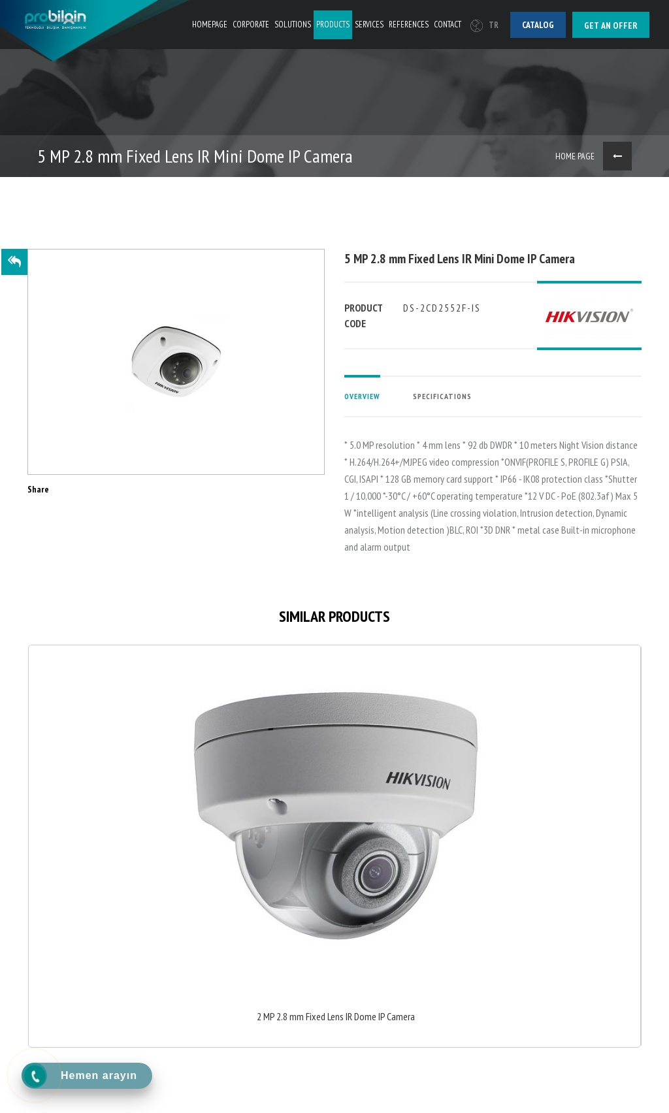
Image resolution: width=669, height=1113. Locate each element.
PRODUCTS (333, 24)
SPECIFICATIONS (442, 396)
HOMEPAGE (209, 24)
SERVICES (369, 24)
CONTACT (447, 24)
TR (484, 25)
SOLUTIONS (292, 24)
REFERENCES (409, 24)
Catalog (538, 25)
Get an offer (611, 25)
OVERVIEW (362, 396)
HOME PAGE (575, 156)
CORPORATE (251, 24)
